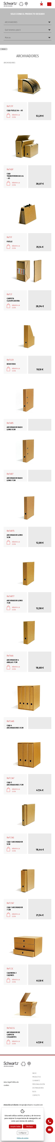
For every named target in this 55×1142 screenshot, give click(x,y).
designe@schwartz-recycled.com (31, 1105)
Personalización (38, 1084)
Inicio (3, 49)
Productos (36, 1077)
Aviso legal (7, 1082)
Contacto (36, 1095)
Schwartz (36, 1081)
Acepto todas (15, 1126)
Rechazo (29, 1126)
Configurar (23, 1133)
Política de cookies (22, 1138)
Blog (34, 1092)
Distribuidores (38, 1088)
